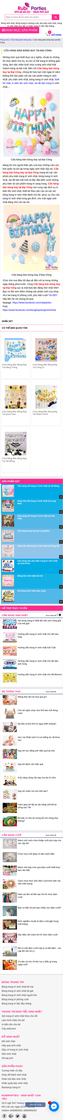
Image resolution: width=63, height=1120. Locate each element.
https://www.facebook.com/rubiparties (31, 302)
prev (6, 399)
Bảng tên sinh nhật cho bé (30, 576)
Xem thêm (50, 615)
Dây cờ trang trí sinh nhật (15, 1049)
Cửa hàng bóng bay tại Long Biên (33, 531)
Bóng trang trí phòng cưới (15, 999)
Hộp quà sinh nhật (11, 1045)
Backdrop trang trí (11, 1087)
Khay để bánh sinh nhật (14, 1074)
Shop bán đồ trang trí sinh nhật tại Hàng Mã (38, 546)
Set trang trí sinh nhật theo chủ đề (19, 1016)
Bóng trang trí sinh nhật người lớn (19, 995)
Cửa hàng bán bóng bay (21, 40)
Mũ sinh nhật (8, 1041)
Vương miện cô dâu (12, 1070)
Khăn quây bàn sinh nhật (15, 1083)
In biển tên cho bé (11, 1024)
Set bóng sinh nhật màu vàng (31, 591)
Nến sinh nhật (9, 1054)
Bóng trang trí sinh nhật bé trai (17, 986)
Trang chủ (4, 40)
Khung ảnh (7, 1058)
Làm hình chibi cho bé (13, 1020)
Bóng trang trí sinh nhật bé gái (17, 991)
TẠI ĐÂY (52, 295)
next (56, 399)
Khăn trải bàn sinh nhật (14, 1079)
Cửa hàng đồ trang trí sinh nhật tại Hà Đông (38, 486)
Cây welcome (9, 1028)
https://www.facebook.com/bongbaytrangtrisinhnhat (29, 310)
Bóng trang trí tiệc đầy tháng (16, 1003)
